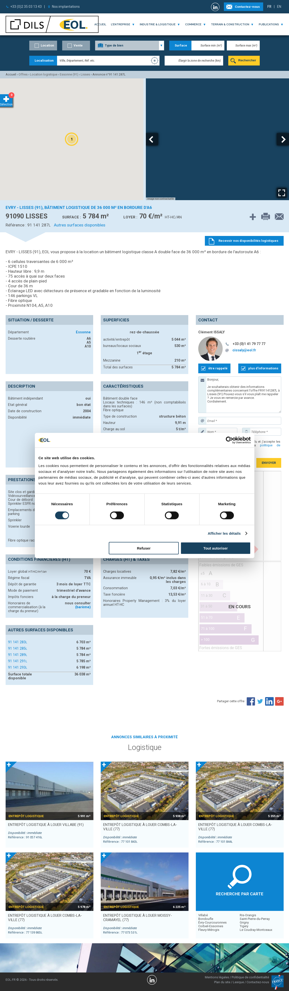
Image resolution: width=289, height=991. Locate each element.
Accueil (100, 24)
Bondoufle (205, 919)
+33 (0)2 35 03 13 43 (26, 7)
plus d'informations (263, 368)
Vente (78, 45)
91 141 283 (17, 642)
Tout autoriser (215, 548)
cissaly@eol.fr (244, 350)
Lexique (238, 982)
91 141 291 (17, 661)
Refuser (143, 548)
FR (269, 7)
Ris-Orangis (248, 915)
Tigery (244, 926)
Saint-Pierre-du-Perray (255, 919)
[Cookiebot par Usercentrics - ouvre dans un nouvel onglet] (229, 440)
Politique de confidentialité (250, 977)
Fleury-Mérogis (208, 930)
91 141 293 (17, 667)
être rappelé (218, 368)
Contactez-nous (247, 7)
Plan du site (222, 982)
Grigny (244, 922)
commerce (193, 24)
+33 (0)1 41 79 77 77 (249, 344)
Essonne (83, 332)
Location (47, 45)
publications (269, 24)
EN (279, 7)
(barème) (83, 607)
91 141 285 (17, 648)
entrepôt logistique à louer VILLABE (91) (46, 825)
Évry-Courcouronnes (212, 922)
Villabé (203, 915)
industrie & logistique (158, 24)
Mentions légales (217, 977)
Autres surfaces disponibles (79, 225)
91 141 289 (17, 655)
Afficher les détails (224, 533)
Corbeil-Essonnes (210, 926)
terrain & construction (230, 24)
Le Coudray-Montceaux (256, 930)
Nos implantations (66, 7)
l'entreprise (120, 24)
